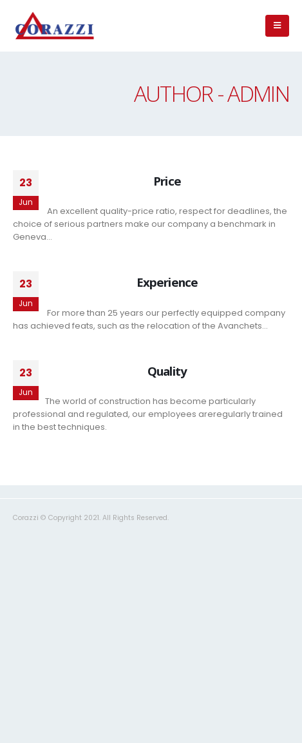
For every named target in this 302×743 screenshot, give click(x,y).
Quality (167, 371)
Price (166, 181)
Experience (167, 282)
